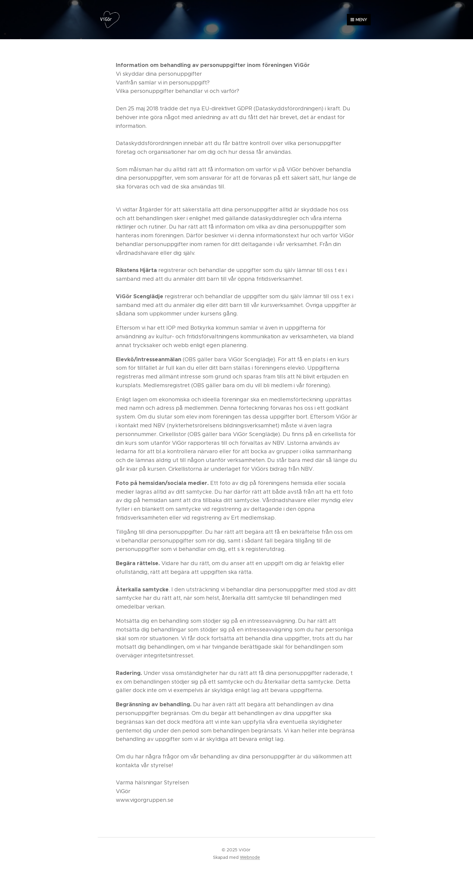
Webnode (250, 857)
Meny (359, 19)
